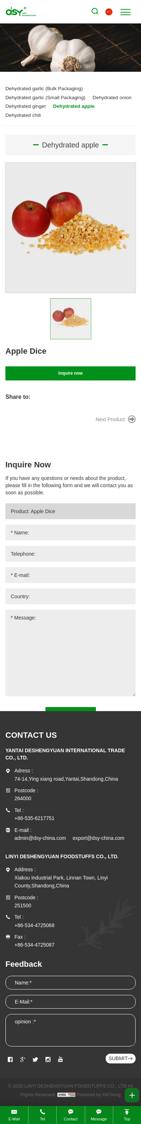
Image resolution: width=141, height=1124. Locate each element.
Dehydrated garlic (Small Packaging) (45, 97)
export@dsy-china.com (98, 838)
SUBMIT (118, 1058)
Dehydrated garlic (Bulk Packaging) (44, 88)
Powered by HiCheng (99, 1094)
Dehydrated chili (23, 115)
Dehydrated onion (112, 97)
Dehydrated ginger (25, 106)
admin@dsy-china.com (40, 838)
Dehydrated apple (73, 106)
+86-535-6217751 (34, 818)
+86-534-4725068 (34, 925)
